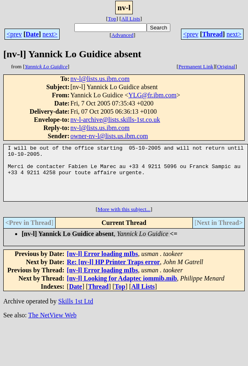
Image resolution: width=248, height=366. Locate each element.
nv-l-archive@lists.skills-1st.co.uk (115, 119)
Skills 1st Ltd (75, 312)
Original (226, 66)
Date (32, 34)
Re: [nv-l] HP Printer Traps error (113, 272)
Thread (212, 34)
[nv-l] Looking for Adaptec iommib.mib (122, 289)
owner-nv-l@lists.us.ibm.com (109, 135)
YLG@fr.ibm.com (152, 95)
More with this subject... (124, 220)
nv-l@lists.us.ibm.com (100, 78)
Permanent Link (196, 66)
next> (50, 34)
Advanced (123, 35)
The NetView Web (52, 326)
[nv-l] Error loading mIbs (102, 264)
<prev (14, 34)
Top (112, 19)
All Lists (130, 19)
